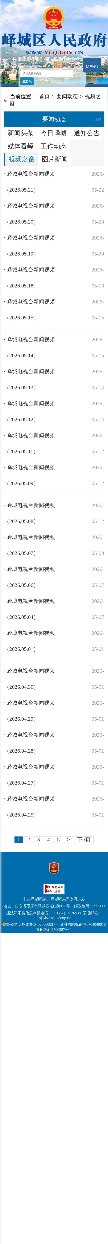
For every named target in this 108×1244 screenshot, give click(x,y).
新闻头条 (21, 133)
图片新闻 (55, 159)
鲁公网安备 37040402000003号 (29, 924)
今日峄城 (54, 133)
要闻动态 (67, 96)
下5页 (84, 839)
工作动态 (54, 146)
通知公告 (87, 133)
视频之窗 (22, 159)
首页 (44, 96)
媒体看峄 (21, 146)
